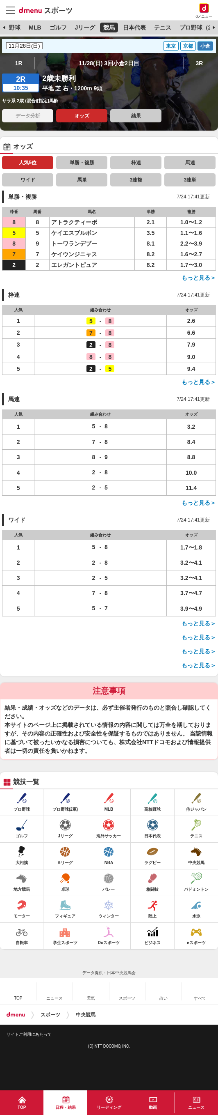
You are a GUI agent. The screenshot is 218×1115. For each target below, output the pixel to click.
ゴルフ (58, 27)
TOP (22, 1107)
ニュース (196, 1107)
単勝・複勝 (82, 163)
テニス (162, 27)
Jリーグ (85, 27)
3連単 (190, 180)
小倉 (205, 46)
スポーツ (50, 1015)
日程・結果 (65, 1107)
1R (19, 63)
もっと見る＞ (199, 277)
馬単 (82, 180)
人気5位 (27, 163)
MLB (35, 27)
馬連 (190, 163)
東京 (171, 46)
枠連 (136, 163)
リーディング (109, 1107)
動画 (153, 1107)
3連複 (135, 180)
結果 (136, 116)
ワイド (27, 180)
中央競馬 (85, 1015)
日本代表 (134, 27)
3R (199, 63)
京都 (188, 46)
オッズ (82, 116)
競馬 (109, 27)
